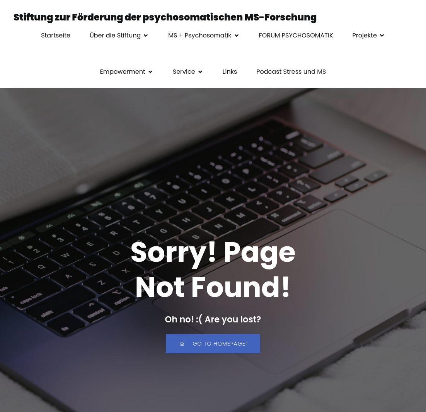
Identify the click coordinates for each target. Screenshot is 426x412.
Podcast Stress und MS (291, 71)
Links (230, 71)
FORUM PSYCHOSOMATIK (296, 35)
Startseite (55, 35)
